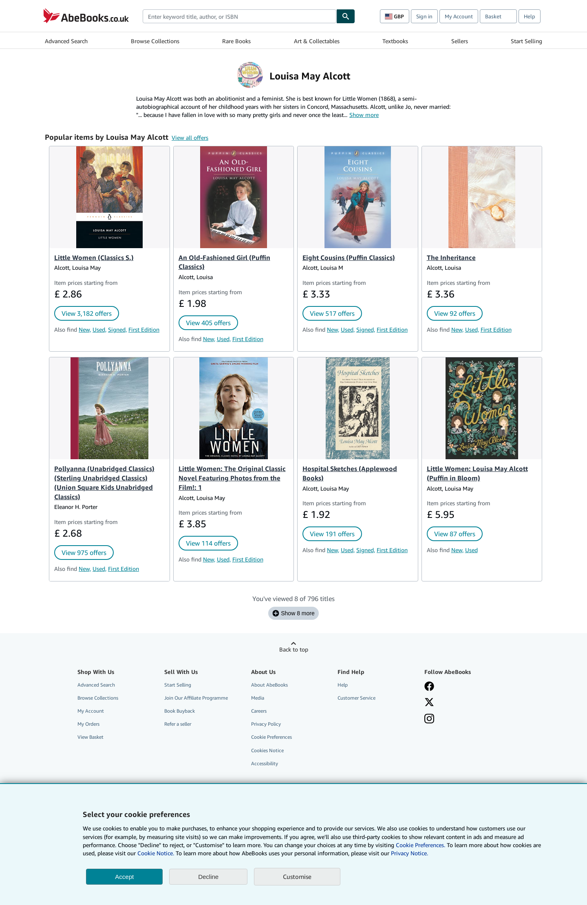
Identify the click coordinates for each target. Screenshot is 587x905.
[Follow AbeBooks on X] (429, 702)
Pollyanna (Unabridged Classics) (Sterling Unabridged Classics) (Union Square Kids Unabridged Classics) (104, 483)
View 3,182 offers (87, 313)
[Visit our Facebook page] (429, 686)
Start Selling (526, 40)
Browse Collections (155, 40)
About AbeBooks (269, 685)
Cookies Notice (267, 750)
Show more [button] (364, 114)
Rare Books (236, 40)
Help (529, 16)
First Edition (143, 329)
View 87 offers (454, 534)
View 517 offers (332, 313)
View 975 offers (84, 552)
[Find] (346, 16)
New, (85, 329)
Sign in (424, 16)
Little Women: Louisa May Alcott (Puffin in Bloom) (477, 473)
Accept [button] (124, 876)
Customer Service (356, 698)
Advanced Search (66, 40)
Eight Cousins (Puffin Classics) (348, 257)
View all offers (190, 137)
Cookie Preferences (271, 737)
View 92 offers (454, 313)
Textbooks (395, 40)
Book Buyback (179, 711)
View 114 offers (208, 543)
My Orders (88, 724)
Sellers (459, 40)
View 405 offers (208, 323)
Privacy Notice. (409, 853)
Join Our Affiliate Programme (196, 698)
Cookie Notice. (155, 853)
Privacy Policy (266, 724)
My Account (459, 16)
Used (471, 549)
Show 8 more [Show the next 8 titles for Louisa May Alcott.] (293, 613)
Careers (259, 711)
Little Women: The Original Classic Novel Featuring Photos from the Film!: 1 (232, 478)
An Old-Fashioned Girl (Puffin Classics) (224, 262)
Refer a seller (177, 724)
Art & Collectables (317, 40)
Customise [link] (297, 876)
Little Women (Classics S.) (94, 257)
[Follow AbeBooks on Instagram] (429, 718)
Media (257, 698)
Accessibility (264, 763)
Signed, (117, 329)
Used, (99, 329)
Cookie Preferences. (420, 844)
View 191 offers (332, 534)
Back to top (293, 649)
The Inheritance (451, 257)
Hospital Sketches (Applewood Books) (349, 473)
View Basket (90, 737)
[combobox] (239, 16)
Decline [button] (208, 876)
